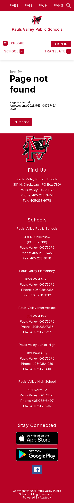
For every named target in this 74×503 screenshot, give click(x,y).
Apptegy (45, 497)
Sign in (61, 44)
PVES (14, 5)
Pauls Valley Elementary (37, 271)
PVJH (43, 5)
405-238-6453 (42, 195)
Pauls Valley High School (37, 381)
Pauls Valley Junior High (37, 345)
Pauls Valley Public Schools (37, 228)
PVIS (28, 5)
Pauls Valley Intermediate (37, 308)
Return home (21, 122)
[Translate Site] (57, 51)
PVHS (58, 5)
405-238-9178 (40, 200)
